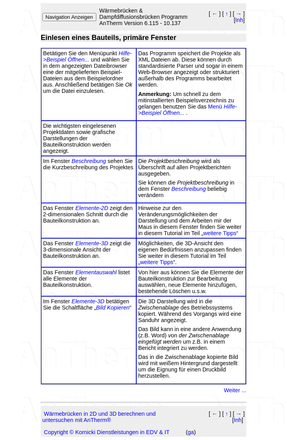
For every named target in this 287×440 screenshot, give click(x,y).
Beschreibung (89, 161)
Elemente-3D (91, 243)
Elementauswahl (96, 272)
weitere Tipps (219, 233)
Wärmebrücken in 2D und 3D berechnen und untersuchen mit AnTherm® (99, 417)
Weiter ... (235, 390)
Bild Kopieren (113, 307)
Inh (239, 20)
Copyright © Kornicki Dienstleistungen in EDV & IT (107, 432)
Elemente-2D (91, 208)
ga (191, 432)
